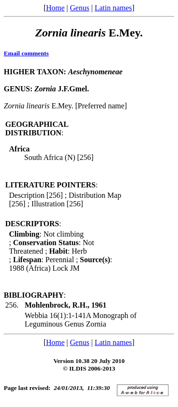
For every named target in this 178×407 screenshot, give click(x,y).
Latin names (113, 8)
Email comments (26, 53)
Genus (79, 8)
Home (55, 8)
